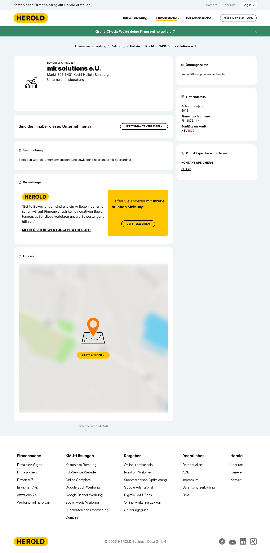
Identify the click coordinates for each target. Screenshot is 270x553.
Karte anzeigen (93, 355)
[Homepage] (31, 18)
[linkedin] (243, 541)
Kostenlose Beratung (81, 465)
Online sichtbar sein (138, 465)
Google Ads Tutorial (138, 487)
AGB (185, 472)
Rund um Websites (138, 472)
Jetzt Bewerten (138, 223)
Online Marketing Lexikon (142, 502)
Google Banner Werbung (84, 495)
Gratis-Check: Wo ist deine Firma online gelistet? (135, 31)
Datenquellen (192, 465)
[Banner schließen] (255, 31)
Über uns (228, 5)
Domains (72, 517)
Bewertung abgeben (61, 62)
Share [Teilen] (186, 169)
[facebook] (222, 541)
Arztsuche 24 (27, 495)
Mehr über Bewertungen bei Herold (56, 230)
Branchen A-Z (27, 487)
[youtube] (232, 541)
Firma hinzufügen (29, 465)
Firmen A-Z (25, 480)
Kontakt (236, 480)
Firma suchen (27, 472)
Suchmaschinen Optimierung (87, 510)
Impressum (190, 480)
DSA (185, 495)
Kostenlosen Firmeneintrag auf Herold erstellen (52, 5)
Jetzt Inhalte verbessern (144, 126)
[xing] (253, 541)
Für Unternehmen (238, 18)
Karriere (211, 5)
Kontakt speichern (197, 162)
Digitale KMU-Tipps (138, 495)
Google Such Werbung (83, 487)
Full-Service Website (81, 472)
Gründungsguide (136, 510)
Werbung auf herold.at (33, 502)
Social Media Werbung (82, 502)
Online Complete (78, 480)
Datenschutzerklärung (198, 487)
